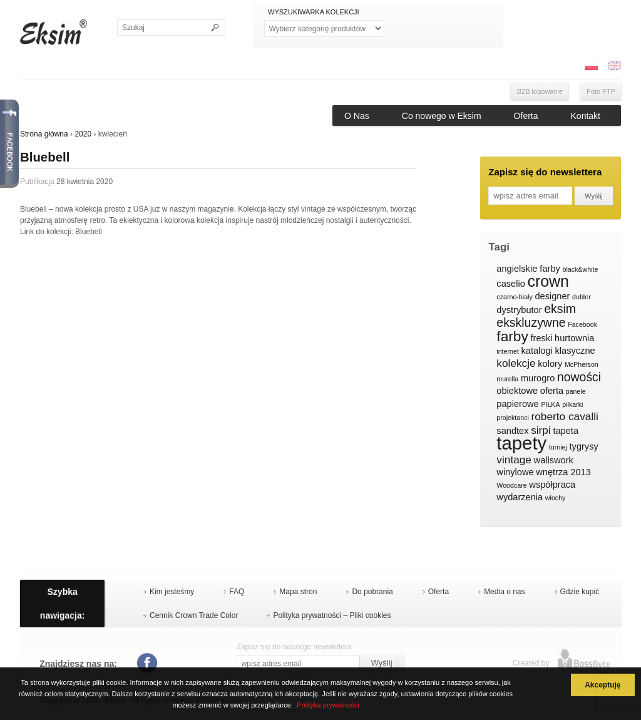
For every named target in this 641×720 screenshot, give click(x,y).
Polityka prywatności (328, 705)
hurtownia (574, 338)
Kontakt (585, 116)
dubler (581, 297)
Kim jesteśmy (172, 591)
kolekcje (515, 363)
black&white (580, 269)
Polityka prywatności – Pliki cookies (332, 615)
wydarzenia (519, 497)
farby (512, 337)
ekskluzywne (530, 323)
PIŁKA (550, 404)
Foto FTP (601, 91)
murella (507, 379)
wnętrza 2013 (563, 472)
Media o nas (504, 591)
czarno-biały (514, 297)
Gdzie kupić (580, 591)
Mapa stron (298, 591)
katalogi (537, 351)
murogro (538, 378)
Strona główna (44, 134)
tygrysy (584, 446)
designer (552, 296)
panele (576, 391)
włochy (555, 497)
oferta (551, 391)
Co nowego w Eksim (441, 116)
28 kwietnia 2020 (84, 181)
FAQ (236, 591)
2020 (82, 134)
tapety (521, 443)
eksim (560, 309)
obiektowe (517, 391)
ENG (614, 65)
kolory (550, 364)
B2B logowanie (540, 91)
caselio (510, 284)
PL (591, 65)
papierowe (517, 404)
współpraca (552, 485)
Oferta (526, 116)
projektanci (512, 417)
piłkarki (572, 404)
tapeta (565, 431)
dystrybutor (518, 310)
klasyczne (575, 351)
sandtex (512, 431)
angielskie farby (528, 269)
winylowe (514, 472)
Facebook (582, 324)
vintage (513, 460)
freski (542, 338)
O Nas (356, 116)
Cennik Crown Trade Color (194, 615)
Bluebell (44, 157)
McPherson (581, 364)
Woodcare (511, 485)
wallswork (553, 460)
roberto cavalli (564, 417)
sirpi (541, 430)
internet (507, 351)
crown (548, 281)
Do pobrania (372, 591)
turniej (558, 447)
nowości (579, 377)
